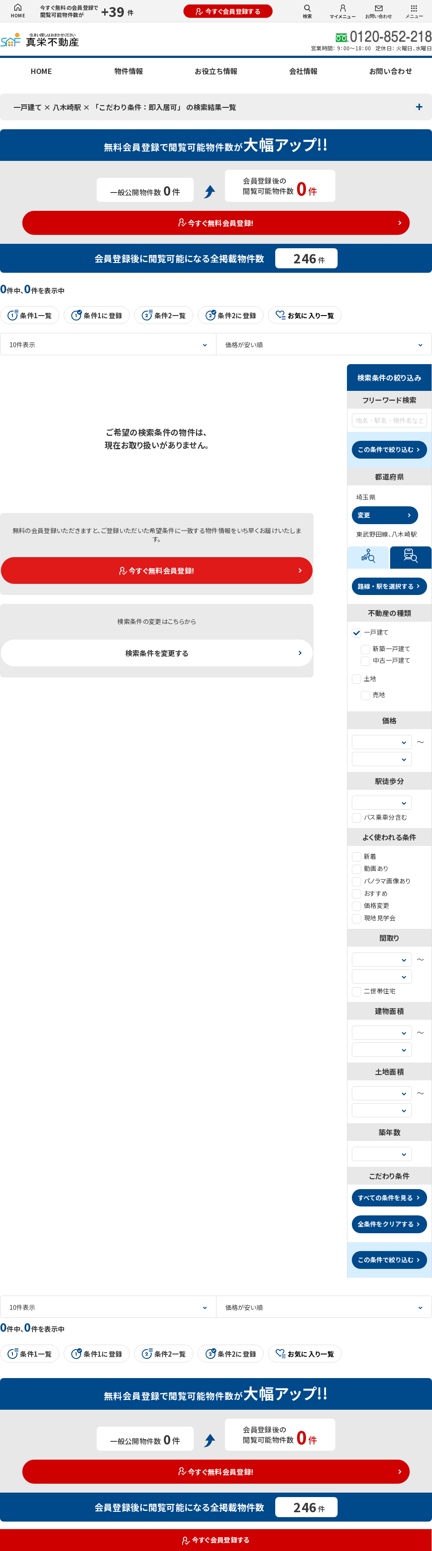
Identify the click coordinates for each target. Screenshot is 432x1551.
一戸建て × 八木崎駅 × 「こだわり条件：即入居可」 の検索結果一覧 (124, 107)
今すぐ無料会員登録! (216, 222)
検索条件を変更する (157, 653)
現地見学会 (374, 917)
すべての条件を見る (385, 1197)
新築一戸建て (386, 648)
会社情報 (303, 71)
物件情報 (128, 71)
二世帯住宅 (374, 990)
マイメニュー (343, 12)
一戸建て (370, 632)
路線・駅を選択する (386, 586)
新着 (364, 856)
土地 (364, 678)
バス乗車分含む (379, 816)
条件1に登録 (96, 315)
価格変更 (370, 905)
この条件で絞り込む (386, 449)
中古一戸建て (386, 660)
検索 (307, 11)
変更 (364, 514)
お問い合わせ (378, 12)
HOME (18, 11)
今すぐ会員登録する (228, 11)
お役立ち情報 (216, 71)
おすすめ (370, 893)
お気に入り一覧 (305, 315)
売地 (373, 694)
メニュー (414, 12)
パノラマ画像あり (381, 880)
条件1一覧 (30, 315)
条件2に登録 (230, 315)
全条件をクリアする (386, 1223)
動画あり (370, 868)
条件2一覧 (164, 315)
